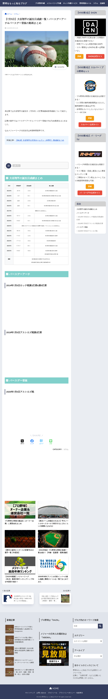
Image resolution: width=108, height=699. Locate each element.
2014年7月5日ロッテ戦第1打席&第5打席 (90, 218)
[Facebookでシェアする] (32, 442)
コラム (95, 3)
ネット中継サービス (70, 3)
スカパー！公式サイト (90, 125)
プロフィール (52, 693)
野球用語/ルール (85, 3)
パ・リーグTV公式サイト (90, 193)
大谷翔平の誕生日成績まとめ (87, 209)
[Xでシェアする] (22, 442)
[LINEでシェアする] (50, 442)
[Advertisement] (36, 93)
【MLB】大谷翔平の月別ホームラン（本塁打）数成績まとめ (40, 140)
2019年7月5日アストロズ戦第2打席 (90, 224)
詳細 (79, 56)
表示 (16, 165)
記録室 (102, 3)
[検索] (100, 626)
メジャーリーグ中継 (54, 3)
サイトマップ (30, 693)
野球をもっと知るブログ (17, 3)
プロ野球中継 (40, 3)
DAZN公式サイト (95, 56)
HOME (54, 688)
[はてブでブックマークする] (41, 442)
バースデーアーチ (83, 213)
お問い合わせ (41, 693)
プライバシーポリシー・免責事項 (71, 693)
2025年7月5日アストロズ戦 (87, 231)
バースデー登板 (82, 227)
